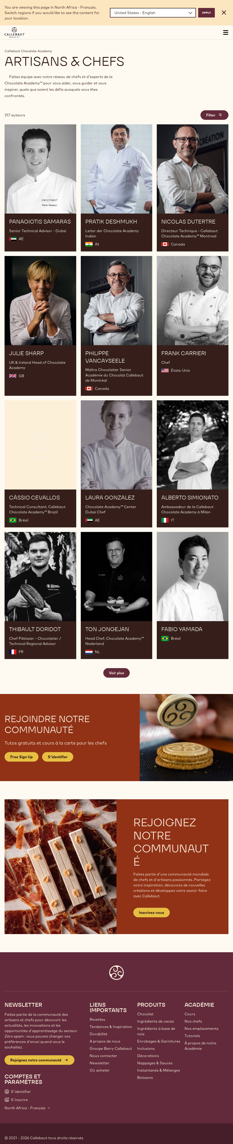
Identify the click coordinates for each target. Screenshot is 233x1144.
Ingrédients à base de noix (156, 1031)
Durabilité (98, 1034)
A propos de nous (105, 1041)
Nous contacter (103, 1055)
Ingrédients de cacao (155, 1021)
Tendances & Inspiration (111, 1026)
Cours (190, 1014)
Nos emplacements (201, 1028)
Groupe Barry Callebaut (111, 1048)
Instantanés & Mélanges (158, 1070)
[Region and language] (153, 12)
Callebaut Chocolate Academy (28, 51)
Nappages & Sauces (154, 1063)
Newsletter (99, 1063)
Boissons (145, 1077)
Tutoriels (192, 1035)
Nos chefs (193, 1021)
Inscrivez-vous (151, 912)
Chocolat (145, 1014)
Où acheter (100, 1070)
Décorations (148, 1055)
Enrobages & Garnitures (158, 1041)
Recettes (97, 1019)
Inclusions (146, 1048)
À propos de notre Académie (200, 1046)
